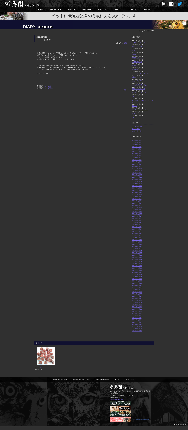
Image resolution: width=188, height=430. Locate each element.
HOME (40, 9)
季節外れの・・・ (138, 58)
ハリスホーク (136, 54)
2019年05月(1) (136, 149)
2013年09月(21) (137, 292)
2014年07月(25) (137, 272)
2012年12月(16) (137, 311)
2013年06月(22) (137, 298)
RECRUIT (147, 9)
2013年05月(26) (137, 300)
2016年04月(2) (136, 227)
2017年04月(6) (136, 203)
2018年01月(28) (137, 183)
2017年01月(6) (136, 209)
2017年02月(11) (137, 207)
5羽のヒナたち (137, 77)
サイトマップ (130, 383)
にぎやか (135, 69)
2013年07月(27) (137, 296)
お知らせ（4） (137, 131)
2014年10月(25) (137, 266)
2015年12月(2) (136, 235)
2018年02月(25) (137, 181)
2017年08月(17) (137, 194)
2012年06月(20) (137, 324)
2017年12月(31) (137, 186)
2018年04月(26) (137, 177)
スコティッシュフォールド (141, 73)
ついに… (135, 117)
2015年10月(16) (137, 240)
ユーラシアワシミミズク (140, 42)
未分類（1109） (137, 126)
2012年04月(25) (137, 328)
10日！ (134, 106)
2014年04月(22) (137, 279)
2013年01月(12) (137, 309)
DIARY (117, 9)
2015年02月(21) (137, 257)
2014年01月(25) (137, 285)
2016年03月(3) (136, 229)
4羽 (133, 96)
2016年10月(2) (136, 216)
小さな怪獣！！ (137, 62)
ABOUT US (71, 9)
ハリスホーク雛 (137, 46)
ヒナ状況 (48, 86)
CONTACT (132, 9)
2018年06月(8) (136, 172)
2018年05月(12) (137, 175)
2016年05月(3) (136, 224)
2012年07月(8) (136, 322)
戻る (125, 90)
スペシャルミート (41, 370)
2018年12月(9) (136, 160)
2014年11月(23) (137, 263)
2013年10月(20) (137, 289)
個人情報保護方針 (102, 383)
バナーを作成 (145, 423)
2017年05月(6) (136, 201)
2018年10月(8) (136, 164)
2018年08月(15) (137, 168)
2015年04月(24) (137, 253)
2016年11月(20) (137, 214)
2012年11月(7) (136, 313)
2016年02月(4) (136, 231)
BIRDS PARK (86, 9)
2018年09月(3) (136, 166)
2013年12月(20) (137, 287)
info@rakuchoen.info (117, 402)
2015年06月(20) (137, 248)
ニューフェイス (137, 81)
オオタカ (135, 50)
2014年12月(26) (137, 261)
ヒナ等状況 (49, 88)
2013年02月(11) (137, 307)
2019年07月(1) (136, 144)
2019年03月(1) (136, 153)
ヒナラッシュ (136, 65)
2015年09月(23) (137, 242)
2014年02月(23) (137, 283)
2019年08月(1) (136, 142)
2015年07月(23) (137, 246)
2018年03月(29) (137, 179)
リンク (117, 383)
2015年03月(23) (137, 255)
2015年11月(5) (136, 237)
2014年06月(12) (137, 274)
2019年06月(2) (136, 147)
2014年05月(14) (137, 276)
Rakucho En (136, 423)
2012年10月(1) (136, 315)
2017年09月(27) (137, 192)
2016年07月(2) (136, 220)
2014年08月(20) (137, 270)
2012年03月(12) (137, 330)
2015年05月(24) (137, 250)
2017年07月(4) (136, 196)
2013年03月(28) (137, 304)
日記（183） (136, 129)
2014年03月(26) (137, 281)
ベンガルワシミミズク (139, 85)
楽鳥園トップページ (60, 383)
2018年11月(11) (137, 162)
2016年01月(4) (136, 233)
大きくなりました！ (138, 89)
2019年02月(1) (136, 155)
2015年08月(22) (137, 244)
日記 (125, 43)
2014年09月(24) (137, 268)
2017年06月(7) (136, 199)
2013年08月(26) (137, 294)
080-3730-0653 (115, 401)
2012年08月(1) (136, 320)
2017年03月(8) (136, 205)
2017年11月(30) (137, 188)
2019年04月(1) (136, 151)
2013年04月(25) (137, 302)
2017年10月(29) (137, 190)
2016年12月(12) (137, 211)
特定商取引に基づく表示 (81, 383)
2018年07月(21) (137, 170)
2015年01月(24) (137, 259)
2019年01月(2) (136, 157)
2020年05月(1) (136, 140)
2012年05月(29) (137, 326)
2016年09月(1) (136, 218)
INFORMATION (55, 9)
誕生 (133, 113)
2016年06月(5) (136, 222)
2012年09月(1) (136, 318)
